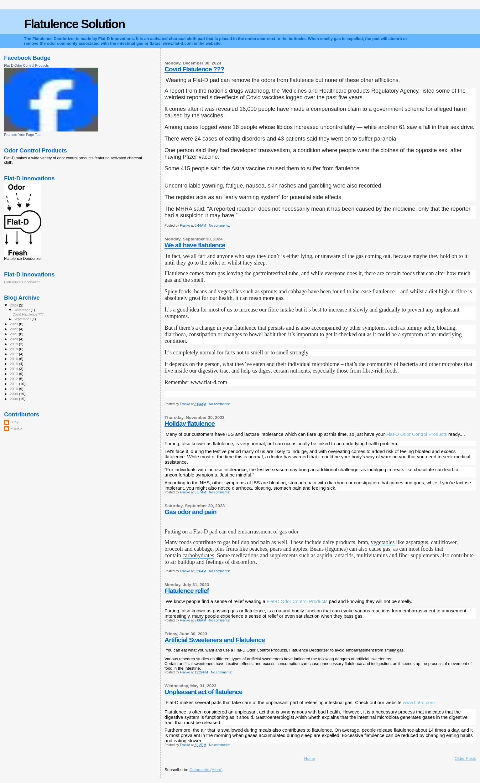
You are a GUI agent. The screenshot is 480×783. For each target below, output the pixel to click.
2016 (14, 359)
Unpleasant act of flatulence (203, 691)
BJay (14, 422)
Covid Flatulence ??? (194, 69)
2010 (14, 389)
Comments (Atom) (206, 769)
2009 (14, 394)
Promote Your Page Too (22, 135)
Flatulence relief (186, 590)
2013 (14, 374)
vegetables (383, 542)
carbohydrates (198, 555)
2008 (14, 399)
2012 (14, 379)
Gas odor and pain (190, 511)
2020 (14, 339)
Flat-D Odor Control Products (26, 65)
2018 (14, 349)
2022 (14, 329)
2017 (14, 354)
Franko (16, 428)
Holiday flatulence (189, 423)
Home (309, 758)
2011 (14, 384)
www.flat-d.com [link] (419, 702)
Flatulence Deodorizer (22, 282)
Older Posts (465, 758)
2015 (14, 364)
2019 (14, 344)
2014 (14, 369)
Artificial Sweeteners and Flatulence (214, 639)
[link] (416, 434)
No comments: (220, 225)
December (22, 310)
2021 (14, 334)
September (23, 319)
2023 (14, 324)
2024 (14, 305)
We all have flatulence (194, 245)
